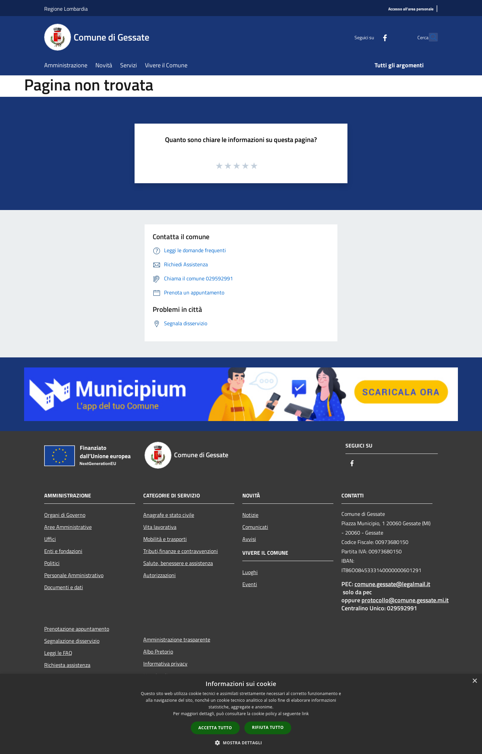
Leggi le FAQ (58, 653)
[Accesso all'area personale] (410, 9)
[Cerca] (430, 37)
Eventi (249, 584)
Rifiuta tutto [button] (268, 727)
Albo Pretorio (158, 651)
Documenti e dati (63, 587)
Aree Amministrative (68, 527)
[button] (241, 742)
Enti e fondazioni (63, 551)
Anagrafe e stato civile (168, 515)
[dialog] (241, 714)
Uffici (50, 539)
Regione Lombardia (66, 9)
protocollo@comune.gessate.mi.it (405, 600)
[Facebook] (370, 37)
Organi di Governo (64, 515)
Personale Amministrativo (73, 575)
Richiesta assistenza (67, 665)
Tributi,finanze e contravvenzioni (180, 551)
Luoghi (250, 572)
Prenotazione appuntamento (76, 629)
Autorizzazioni (159, 575)
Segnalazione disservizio (71, 641)
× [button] (474, 681)
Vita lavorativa (159, 527)
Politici (52, 563)
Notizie (250, 515)
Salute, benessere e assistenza (178, 563)
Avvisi (249, 539)
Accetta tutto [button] (215, 728)
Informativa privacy (165, 664)
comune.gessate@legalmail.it (392, 584)
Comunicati (255, 527)
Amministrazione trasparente (176, 639)
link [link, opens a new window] (305, 713)
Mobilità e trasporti (165, 539)
